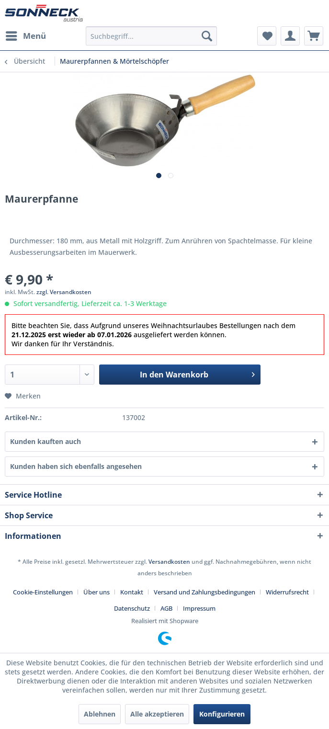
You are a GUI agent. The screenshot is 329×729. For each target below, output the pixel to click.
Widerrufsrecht (287, 592)
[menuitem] (25, 36)
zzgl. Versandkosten (63, 292)
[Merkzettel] (266, 36)
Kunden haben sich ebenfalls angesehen (76, 466)
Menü (26, 34)
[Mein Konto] (290, 36)
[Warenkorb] (313, 36)
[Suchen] (207, 36)
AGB (166, 608)
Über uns (96, 592)
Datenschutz (132, 608)
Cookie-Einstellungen (43, 592)
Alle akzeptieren (157, 713)
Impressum (199, 608)
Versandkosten (169, 562)
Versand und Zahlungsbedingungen (204, 592)
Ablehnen (99, 713)
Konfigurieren (222, 713)
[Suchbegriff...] (151, 36)
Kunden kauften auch (45, 441)
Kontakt (131, 592)
